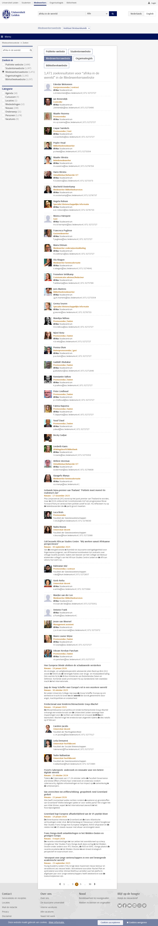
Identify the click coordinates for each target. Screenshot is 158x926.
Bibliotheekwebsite (17, 79)
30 (90, 884)
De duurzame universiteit (52, 902)
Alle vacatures (47, 911)
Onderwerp (17, 111)
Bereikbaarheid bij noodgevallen (94, 898)
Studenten (26, 2)
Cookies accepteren (110, 922)
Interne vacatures (49, 907)
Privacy (5, 911)
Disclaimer (7, 916)
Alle (89, 13)
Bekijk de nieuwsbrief (127, 898)
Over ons (45, 898)
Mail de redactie (9, 907)
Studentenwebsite (17, 68)
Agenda (17, 93)
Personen (17, 115)
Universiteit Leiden (10, 2)
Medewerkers (40, 2)
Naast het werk (48, 916)
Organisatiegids (56, 2)
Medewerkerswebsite (10, 43)
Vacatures (17, 119)
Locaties (17, 100)
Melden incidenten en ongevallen (94, 902)
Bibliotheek (72, 2)
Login (153, 3)
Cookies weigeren (138, 922)
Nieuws (17, 108)
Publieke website (17, 64)
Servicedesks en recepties (14, 898)
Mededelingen (17, 104)
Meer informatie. (57, 922)
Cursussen (17, 97)
